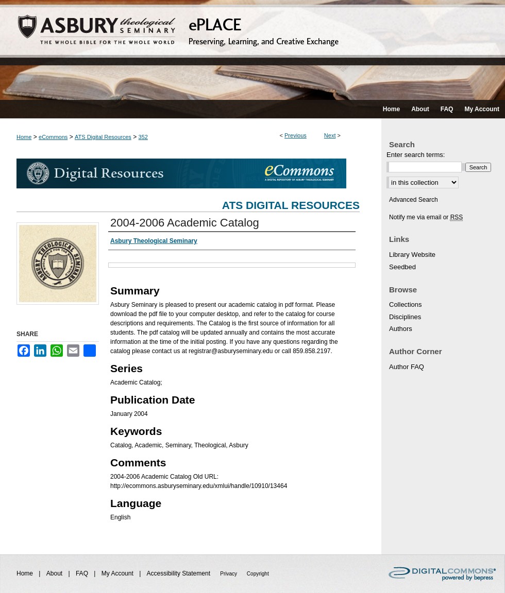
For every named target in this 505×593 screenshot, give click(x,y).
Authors (400, 329)
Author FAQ (406, 367)
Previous (295, 135)
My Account (118, 573)
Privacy (229, 574)
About (55, 573)
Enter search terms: (415, 155)
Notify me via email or (426, 217)
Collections (405, 304)
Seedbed (402, 267)
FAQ (83, 573)
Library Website (412, 254)
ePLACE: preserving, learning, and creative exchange (252, 50)
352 (143, 137)
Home (23, 137)
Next (330, 135)
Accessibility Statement (179, 573)
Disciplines (405, 317)
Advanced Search (413, 199)
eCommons (53, 137)
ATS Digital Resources (103, 137)
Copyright (258, 574)
